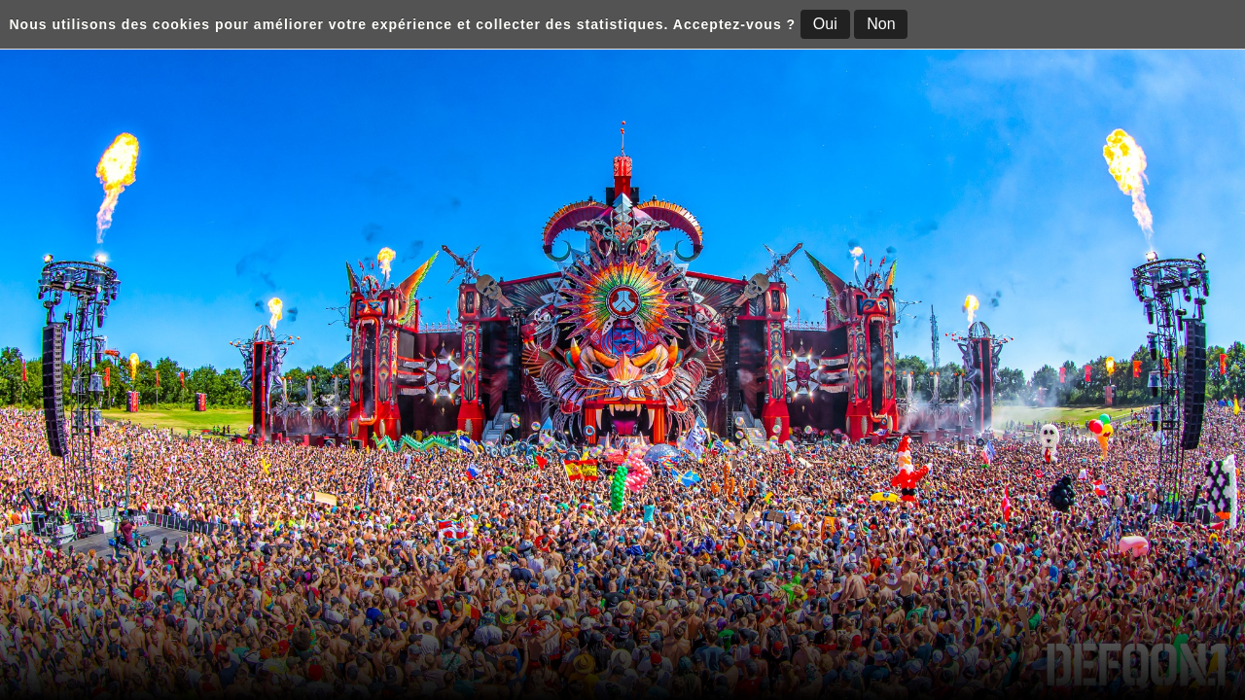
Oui (825, 24)
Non (881, 24)
